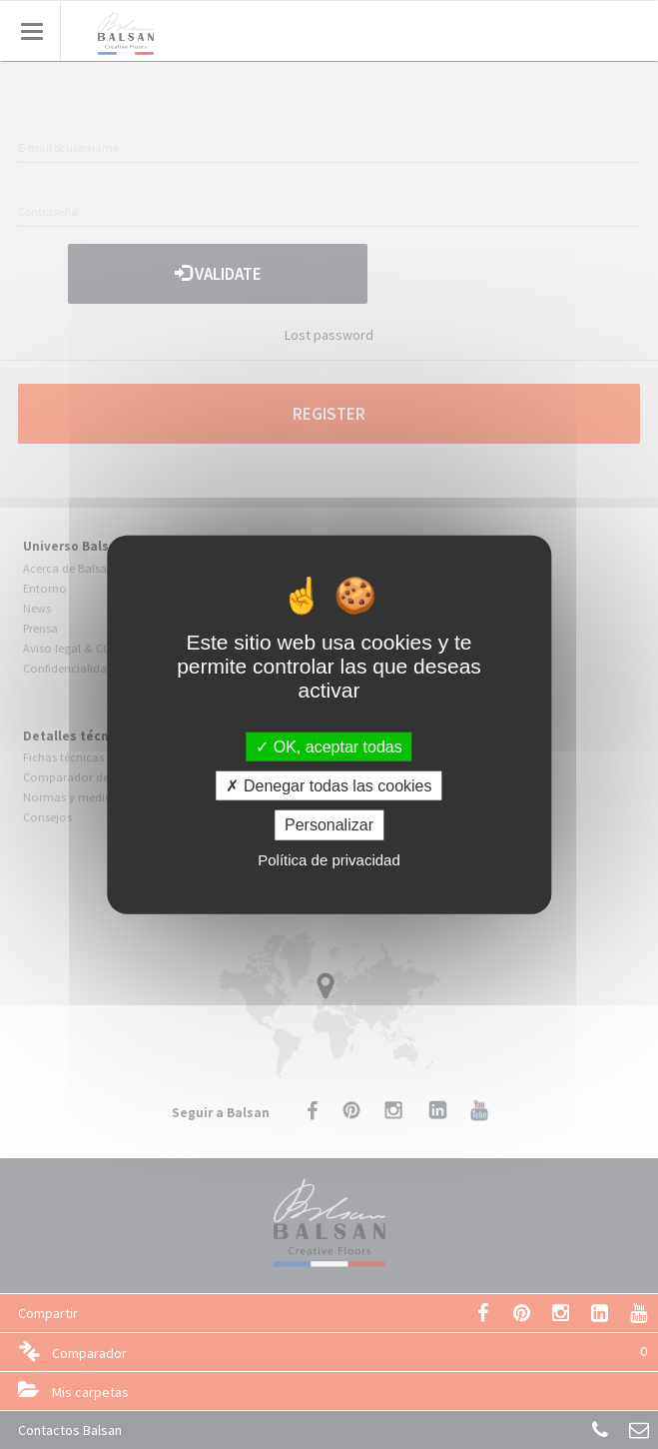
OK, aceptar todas (328, 746)
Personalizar (329, 824)
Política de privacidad (329, 858)
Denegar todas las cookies (328, 785)
